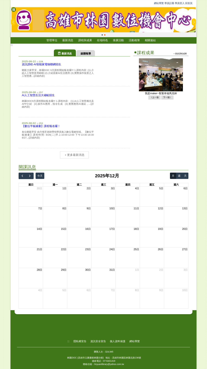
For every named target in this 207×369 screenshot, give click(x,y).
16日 (88, 229)
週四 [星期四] (127, 184)
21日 (39, 249)
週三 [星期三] (103, 184)
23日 (88, 249)
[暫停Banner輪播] (13, 9)
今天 (40, 175)
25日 (136, 249)
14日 (39, 229)
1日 (64, 188)
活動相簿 (134, 40)
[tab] (65, 52)
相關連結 (150, 40)
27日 (185, 249)
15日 (63, 229)
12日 (160, 208)
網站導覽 (159, 3)
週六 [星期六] (176, 184)
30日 (39, 188)
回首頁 (188, 3)
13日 (185, 208)
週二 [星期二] (79, 184)
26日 (160, 249)
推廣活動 (118, 40)
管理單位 (51, 40)
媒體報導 (86, 53)
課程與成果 (85, 40)
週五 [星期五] (151, 184)
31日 (112, 269)
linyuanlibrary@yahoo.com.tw (109, 364)
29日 (63, 269)
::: (12, 44)
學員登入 (180, 3)
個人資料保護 (117, 341)
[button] (102, 35)
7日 (40, 208)
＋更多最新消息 (74, 154)
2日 (89, 188)
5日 (161, 188)
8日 (64, 208)
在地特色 (102, 40)
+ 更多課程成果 (180, 54)
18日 (136, 229)
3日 (113, 188)
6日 (186, 188)
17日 (112, 229)
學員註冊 (169, 3)
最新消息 (67, 40)
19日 (160, 229)
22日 (63, 249)
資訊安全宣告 (98, 341)
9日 (89, 208)
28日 (39, 269)
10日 (112, 208)
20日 (185, 229)
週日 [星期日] (30, 184)
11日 (136, 208)
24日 (112, 249)
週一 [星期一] (55, 184)
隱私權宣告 (79, 341)
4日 (137, 188)
